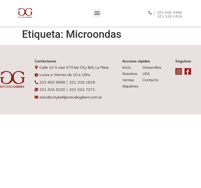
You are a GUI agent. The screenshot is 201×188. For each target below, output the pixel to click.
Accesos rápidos (136, 61)
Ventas (128, 80)
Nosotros (129, 73)
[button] (97, 13)
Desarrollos (152, 67)
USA (146, 73)
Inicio (126, 67)
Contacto (150, 80)
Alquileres (130, 86)
